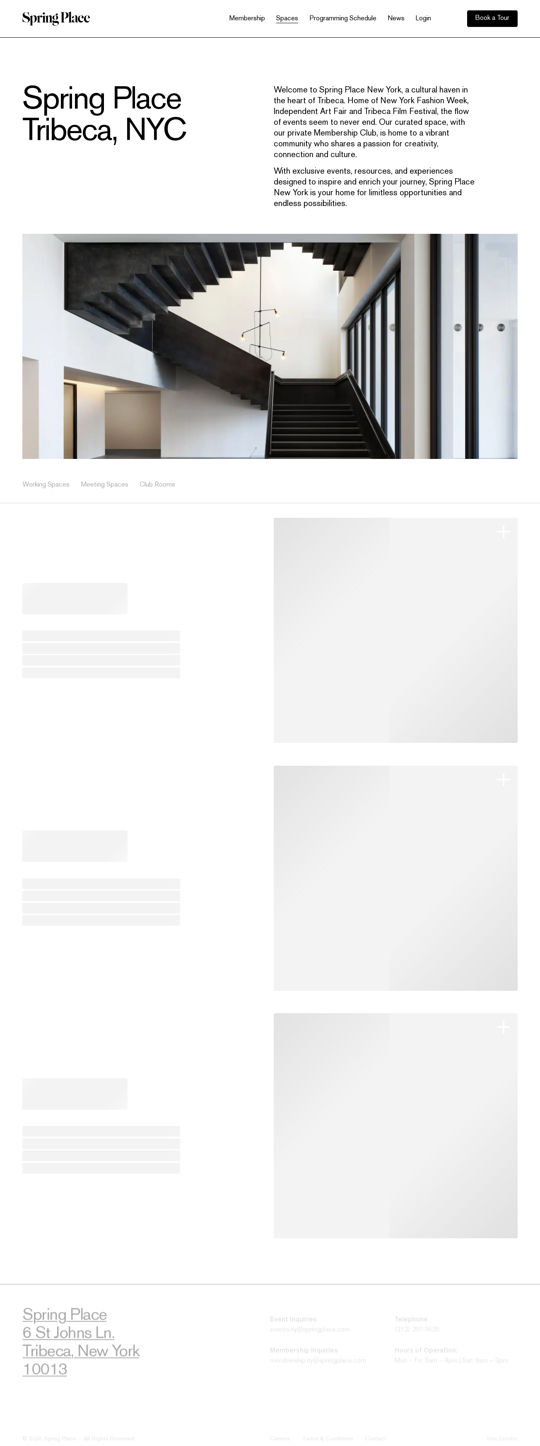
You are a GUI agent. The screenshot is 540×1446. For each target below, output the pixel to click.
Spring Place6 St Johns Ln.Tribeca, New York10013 (80, 1346)
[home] (56, 19)
